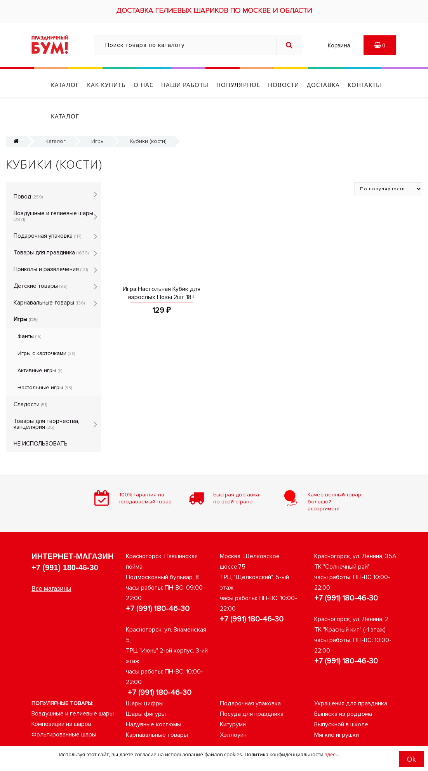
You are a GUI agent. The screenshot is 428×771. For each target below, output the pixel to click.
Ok (411, 759)
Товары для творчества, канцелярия (46, 396)
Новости (283, 85)
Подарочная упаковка (47, 208)
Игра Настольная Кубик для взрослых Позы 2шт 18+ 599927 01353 (161, 270)
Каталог (65, 85)
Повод (28, 169)
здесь (331, 754)
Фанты (29, 309)
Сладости (30, 377)
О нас (143, 85)
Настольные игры (44, 360)
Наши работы (185, 85)
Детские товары (40, 258)
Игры (97, 114)
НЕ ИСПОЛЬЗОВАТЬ (40, 416)
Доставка (323, 85)
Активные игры (39, 343)
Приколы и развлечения (51, 241)
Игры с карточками (46, 326)
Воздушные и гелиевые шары (53, 189)
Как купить (106, 85)
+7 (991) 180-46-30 (64, 540)
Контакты (364, 85)
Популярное (238, 85)
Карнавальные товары (49, 275)
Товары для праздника (51, 225)
